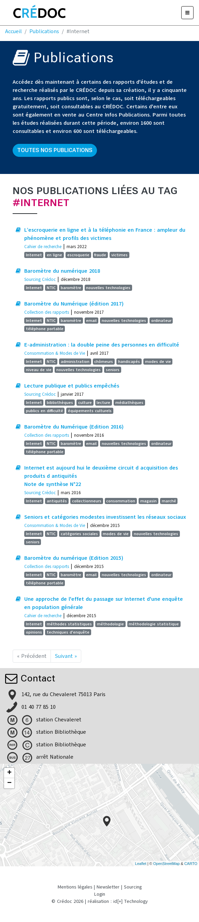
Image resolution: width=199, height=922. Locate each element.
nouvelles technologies (108, 287)
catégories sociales (79, 534)
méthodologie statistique (154, 624)
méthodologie (110, 624)
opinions (34, 632)
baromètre (71, 287)
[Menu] (187, 12)
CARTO (190, 864)
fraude (100, 255)
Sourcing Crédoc (40, 279)
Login (99, 894)
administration (75, 361)
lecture (103, 402)
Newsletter (108, 887)
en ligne (54, 255)
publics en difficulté (44, 410)
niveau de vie (39, 369)
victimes (119, 255)
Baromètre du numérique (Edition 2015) (73, 558)
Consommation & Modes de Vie (54, 353)
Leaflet (140, 864)
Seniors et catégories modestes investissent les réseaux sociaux (105, 517)
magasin (148, 501)
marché (169, 501)
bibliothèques (60, 402)
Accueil (13, 31)
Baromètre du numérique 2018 (62, 271)
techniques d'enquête (68, 632)
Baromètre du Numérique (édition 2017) (74, 304)
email (91, 320)
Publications (44, 31)
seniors (112, 369)
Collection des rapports (46, 312)
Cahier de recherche (42, 246)
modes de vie (158, 361)
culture (85, 402)
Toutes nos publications (55, 150)
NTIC (51, 287)
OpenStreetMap (166, 864)
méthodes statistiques (69, 624)
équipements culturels (90, 410)
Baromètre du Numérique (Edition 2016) (74, 427)
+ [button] (9, 773)
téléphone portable (44, 328)
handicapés (129, 361)
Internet (34, 255)
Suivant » (66, 656)
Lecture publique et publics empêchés (71, 386)
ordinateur (161, 320)
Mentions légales (75, 887)
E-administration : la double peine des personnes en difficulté (101, 345)
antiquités (57, 501)
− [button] (9, 783)
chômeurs (103, 361)
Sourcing (133, 887)
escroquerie (78, 255)
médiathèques (129, 402)
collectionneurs (86, 501)
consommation (120, 501)
